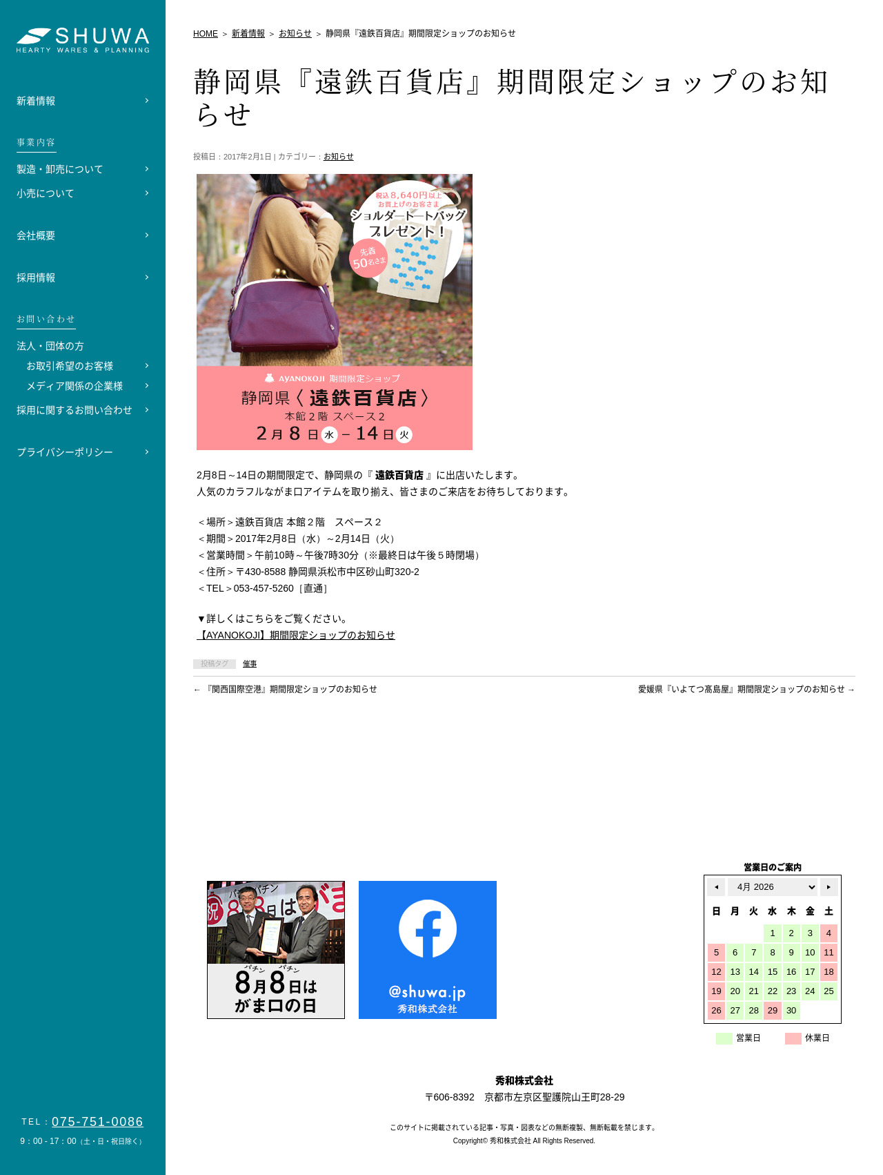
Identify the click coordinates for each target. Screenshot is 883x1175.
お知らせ (339, 157)
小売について (46, 193)
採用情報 (36, 277)
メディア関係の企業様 (74, 385)
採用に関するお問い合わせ (74, 410)
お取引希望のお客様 (69, 365)
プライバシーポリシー (65, 452)
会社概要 (36, 235)
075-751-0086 (98, 1122)
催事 (250, 664)
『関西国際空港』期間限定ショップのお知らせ (285, 690)
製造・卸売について (60, 169)
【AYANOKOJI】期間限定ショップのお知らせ (296, 635)
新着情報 (36, 100)
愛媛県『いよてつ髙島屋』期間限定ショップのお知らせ (746, 690)
